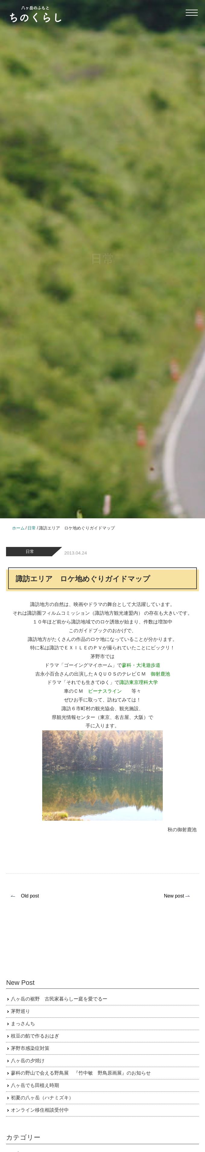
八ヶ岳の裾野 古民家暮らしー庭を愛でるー (59, 998)
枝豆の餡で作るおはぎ (35, 1035)
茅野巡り (20, 1011)
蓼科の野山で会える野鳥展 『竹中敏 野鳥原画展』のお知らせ (81, 1073)
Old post (30, 895)
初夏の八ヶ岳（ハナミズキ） (42, 1097)
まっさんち (23, 1023)
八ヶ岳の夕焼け (28, 1060)
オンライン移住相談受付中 (40, 1110)
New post (174, 895)
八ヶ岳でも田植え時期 (35, 1085)
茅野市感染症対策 (30, 1048)
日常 (30, 551)
